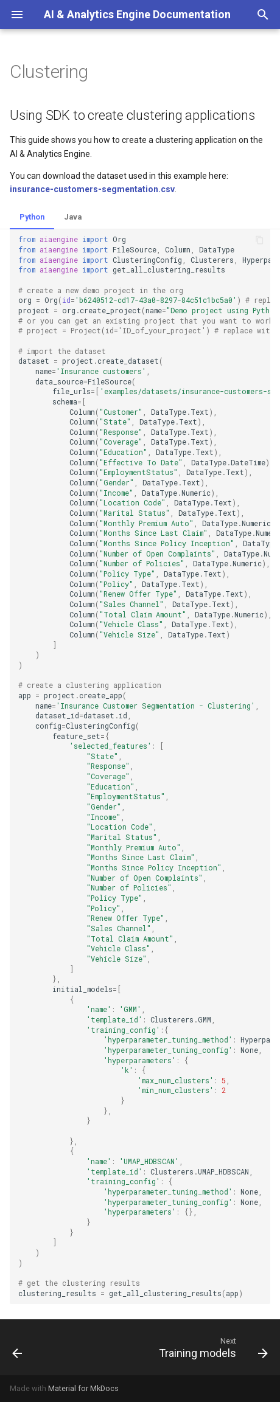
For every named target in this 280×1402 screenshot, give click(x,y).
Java (73, 216)
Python (31, 216)
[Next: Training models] (211, 1347)
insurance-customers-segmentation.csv (92, 189)
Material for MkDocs (83, 1388)
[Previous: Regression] (17, 1347)
